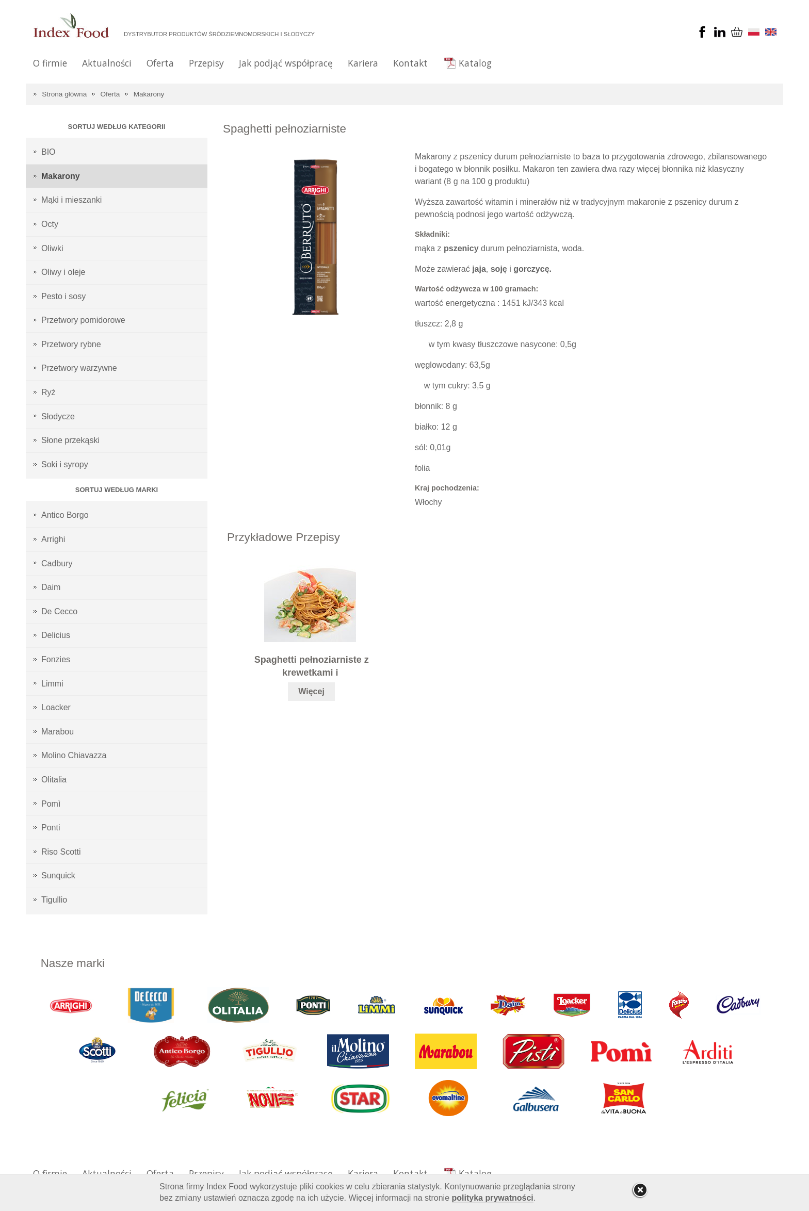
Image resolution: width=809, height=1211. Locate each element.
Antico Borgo (65, 515)
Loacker (56, 707)
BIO (48, 152)
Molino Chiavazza (73, 755)
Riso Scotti (60, 851)
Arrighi (53, 539)
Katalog (475, 63)
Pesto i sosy (63, 296)
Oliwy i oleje (63, 272)
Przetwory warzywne (79, 368)
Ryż (48, 392)
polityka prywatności (492, 1197)
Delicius (55, 635)
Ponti (50, 827)
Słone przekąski (70, 440)
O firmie (50, 63)
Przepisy (206, 63)
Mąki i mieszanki (71, 199)
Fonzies (55, 659)
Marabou (57, 731)
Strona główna (64, 94)
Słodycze (58, 416)
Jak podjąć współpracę (286, 63)
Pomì (50, 803)
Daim (50, 587)
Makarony (149, 94)
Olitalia (54, 779)
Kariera (363, 63)
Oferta (160, 63)
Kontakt (410, 63)
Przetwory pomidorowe (83, 320)
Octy (49, 224)
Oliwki (52, 248)
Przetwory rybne (71, 344)
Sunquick (58, 875)
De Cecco (59, 611)
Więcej (311, 691)
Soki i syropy (64, 464)
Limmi (52, 683)
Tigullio (54, 899)
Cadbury (56, 563)
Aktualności (107, 63)
